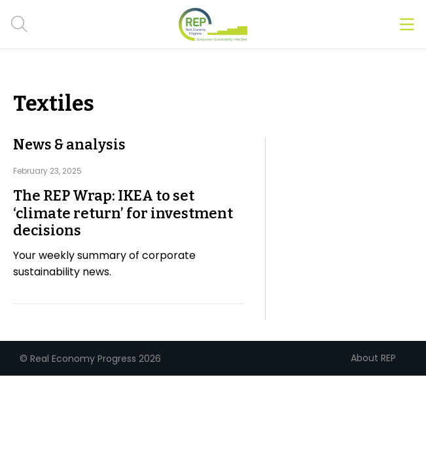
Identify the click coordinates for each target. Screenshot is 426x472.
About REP (373, 357)
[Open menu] (407, 24)
